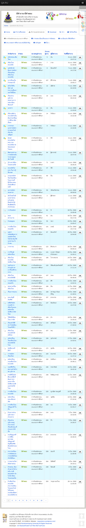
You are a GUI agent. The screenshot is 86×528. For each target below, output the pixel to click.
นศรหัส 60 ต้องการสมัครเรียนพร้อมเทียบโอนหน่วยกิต (12, 72)
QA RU (4, 3)
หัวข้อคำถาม (12, 54)
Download (51, 32)
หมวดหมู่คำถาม (36, 54)
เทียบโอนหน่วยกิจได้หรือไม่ (11, 333)
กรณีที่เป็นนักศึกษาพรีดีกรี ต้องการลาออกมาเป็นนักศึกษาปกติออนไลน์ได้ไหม (12, 381)
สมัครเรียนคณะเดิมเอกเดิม (12, 399)
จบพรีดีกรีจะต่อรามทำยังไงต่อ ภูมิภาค (12, 369)
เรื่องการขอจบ (12, 292)
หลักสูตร (37, 43)
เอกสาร (10, 108)
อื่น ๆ (46, 43)
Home (6, 25)
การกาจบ (11, 246)
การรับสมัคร (12, 210)
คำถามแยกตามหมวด (36, 32)
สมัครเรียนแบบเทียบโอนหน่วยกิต (12, 361)
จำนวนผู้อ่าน (47, 53)
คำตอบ (20, 54)
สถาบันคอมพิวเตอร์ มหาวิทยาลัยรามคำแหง (31, 526)
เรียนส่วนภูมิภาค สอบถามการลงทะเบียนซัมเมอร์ (12, 100)
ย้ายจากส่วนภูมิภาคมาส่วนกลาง (12, 415)
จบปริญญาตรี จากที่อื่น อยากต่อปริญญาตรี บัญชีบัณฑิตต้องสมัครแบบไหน (12, 441)
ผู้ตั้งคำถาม (54, 54)
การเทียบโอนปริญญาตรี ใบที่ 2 (12, 407)
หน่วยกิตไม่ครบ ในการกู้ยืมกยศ (12, 170)
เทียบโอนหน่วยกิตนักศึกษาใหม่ (12, 260)
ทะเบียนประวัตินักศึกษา (66, 38)
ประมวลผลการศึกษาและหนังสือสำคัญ (17, 43)
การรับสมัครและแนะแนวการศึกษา (16, 38)
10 (41, 500)
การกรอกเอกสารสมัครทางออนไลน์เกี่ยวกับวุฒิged (12, 130)
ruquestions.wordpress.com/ (46, 521)
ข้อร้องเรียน (72, 32)
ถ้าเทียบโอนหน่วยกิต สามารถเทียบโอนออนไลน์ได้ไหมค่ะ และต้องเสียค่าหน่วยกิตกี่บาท (12, 488)
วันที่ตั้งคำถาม (68, 54)
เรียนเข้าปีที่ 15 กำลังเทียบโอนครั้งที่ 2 (12, 325)
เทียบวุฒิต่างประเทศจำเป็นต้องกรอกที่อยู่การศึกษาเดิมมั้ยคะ (12, 118)
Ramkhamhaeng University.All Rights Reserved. (36, 523)
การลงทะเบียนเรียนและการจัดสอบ (43, 38)
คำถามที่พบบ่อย (19, 32)
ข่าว (61, 32)
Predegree (11, 221)
